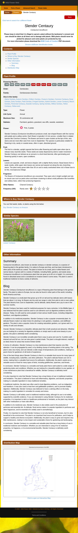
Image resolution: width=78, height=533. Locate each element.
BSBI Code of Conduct (49, 41)
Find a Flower (15, 8)
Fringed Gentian (38, 101)
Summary (14, 63)
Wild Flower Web (10, 3)
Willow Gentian (56, 104)
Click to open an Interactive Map (39, 498)
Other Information (13, 61)
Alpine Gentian (10, 99)
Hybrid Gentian (50, 101)
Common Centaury (61, 99)
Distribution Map (13, 68)
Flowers (16, 12)
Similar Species (13, 58)
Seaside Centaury (32, 104)
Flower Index (42, 8)
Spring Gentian (45, 104)
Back (70, 17)
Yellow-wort (16, 106)
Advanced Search (29, 8)
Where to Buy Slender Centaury (18, 56)
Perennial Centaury (18, 104)
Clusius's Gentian (47, 99)
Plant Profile (11, 54)
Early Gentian (16, 101)
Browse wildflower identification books (39, 44)
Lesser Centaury (63, 101)
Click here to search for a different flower (17, 20)
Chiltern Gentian (35, 99)
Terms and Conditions (39, 515)
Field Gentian (27, 101)
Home (6, 8)
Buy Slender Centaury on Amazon (15, 207)
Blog (13, 65)
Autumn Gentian (22, 99)
